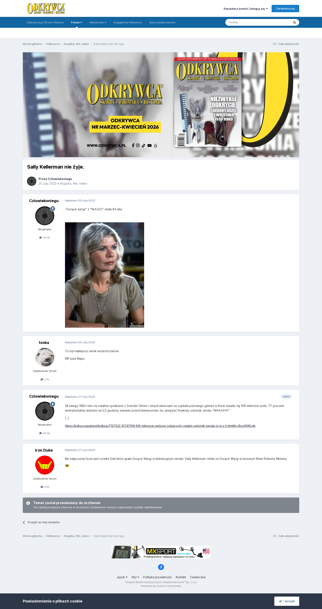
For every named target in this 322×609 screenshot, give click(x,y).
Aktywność (97, 22)
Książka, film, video (73, 183)
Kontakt (181, 577)
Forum (76, 24)
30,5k (44, 237)
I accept (287, 601)
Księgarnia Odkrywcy (128, 22)
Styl (135, 577)
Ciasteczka (198, 577)
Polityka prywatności (157, 577)
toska (44, 342)
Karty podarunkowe (162, 22)
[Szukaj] (247, 22)
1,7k (45, 379)
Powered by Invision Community (161, 586)
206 (45, 486)
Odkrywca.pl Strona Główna (45, 22)
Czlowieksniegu (60, 179)
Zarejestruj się (285, 8)
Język (121, 577)
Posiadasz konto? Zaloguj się (246, 8)
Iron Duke (44, 450)
